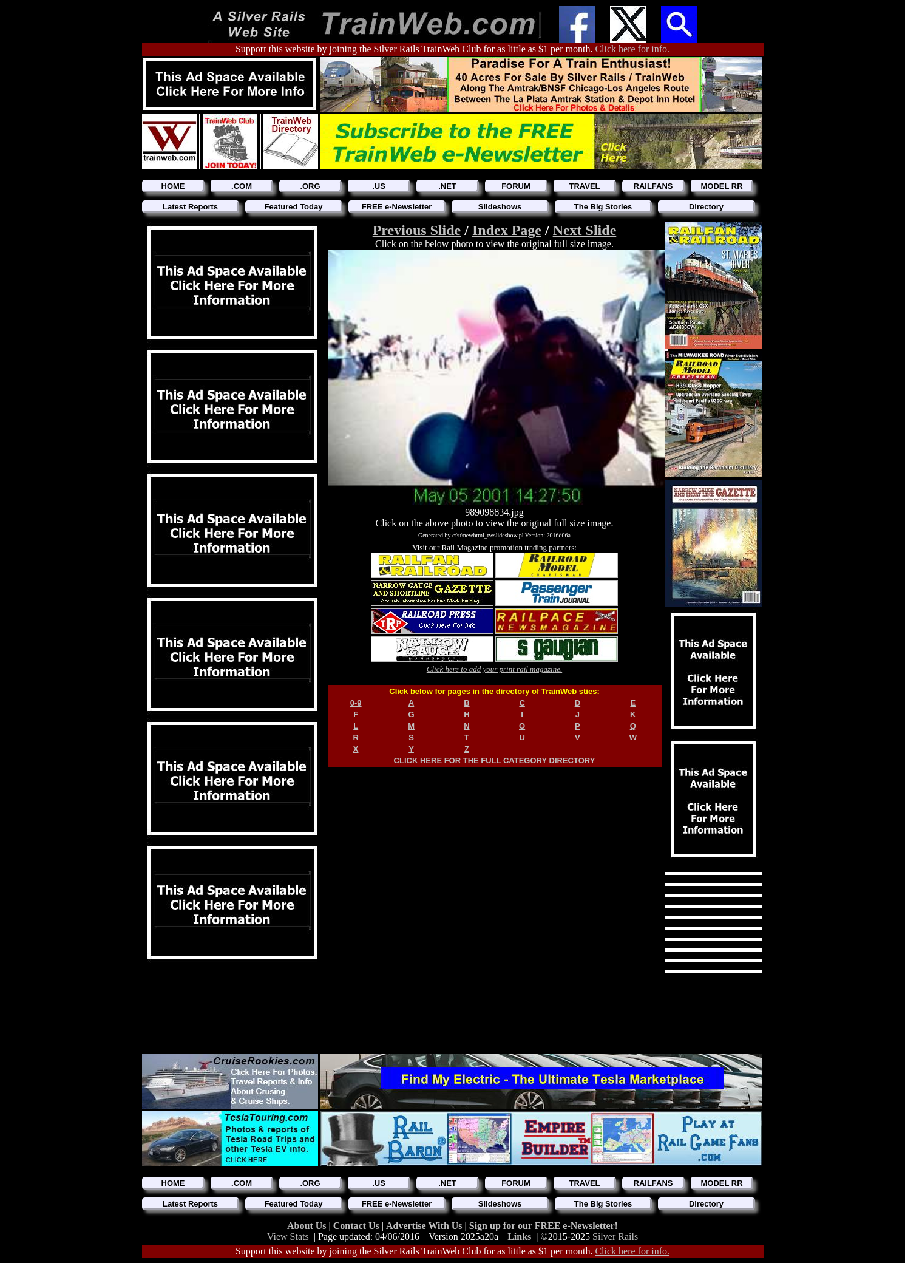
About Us (307, 1225)
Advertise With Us (425, 1225)
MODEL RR (721, 186)
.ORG (310, 186)
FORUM (515, 186)
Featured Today (294, 206)
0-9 (356, 702)
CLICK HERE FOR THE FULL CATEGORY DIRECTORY (494, 760)
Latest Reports (190, 206)
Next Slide (585, 230)
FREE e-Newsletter (397, 206)
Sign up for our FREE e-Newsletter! (543, 1225)
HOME (173, 186)
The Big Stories (603, 206)
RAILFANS (653, 186)
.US (378, 186)
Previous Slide (417, 230)
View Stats (288, 1236)
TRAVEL (584, 186)
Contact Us (357, 1225)
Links (519, 1236)
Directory (706, 206)
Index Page (506, 230)
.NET (447, 186)
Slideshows (500, 206)
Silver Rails (615, 1236)
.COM (241, 186)
